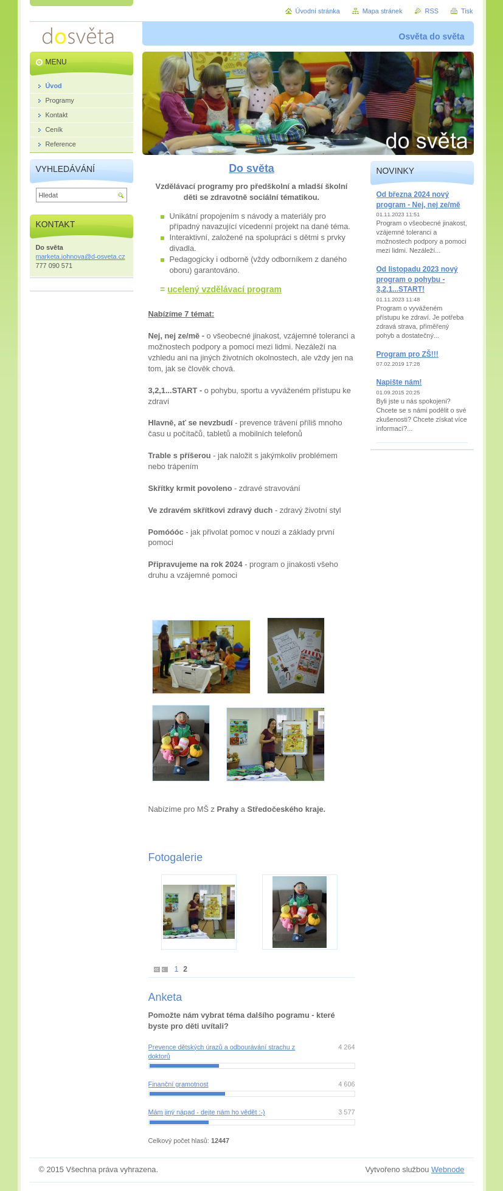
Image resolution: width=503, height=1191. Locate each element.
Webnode (448, 1169)
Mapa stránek (383, 11)
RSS (432, 11)
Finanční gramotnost (178, 1084)
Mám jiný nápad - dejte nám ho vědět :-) (206, 1112)
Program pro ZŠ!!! (407, 354)
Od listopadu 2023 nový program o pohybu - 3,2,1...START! (417, 279)
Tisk (467, 11)
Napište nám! (399, 382)
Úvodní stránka (318, 11)
